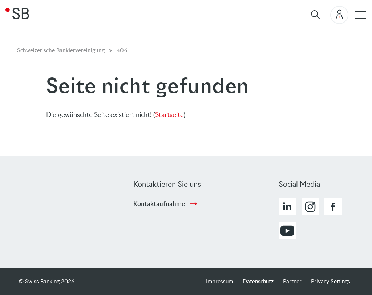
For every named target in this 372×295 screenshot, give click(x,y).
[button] (287, 206)
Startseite (169, 114)
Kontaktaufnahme (159, 204)
